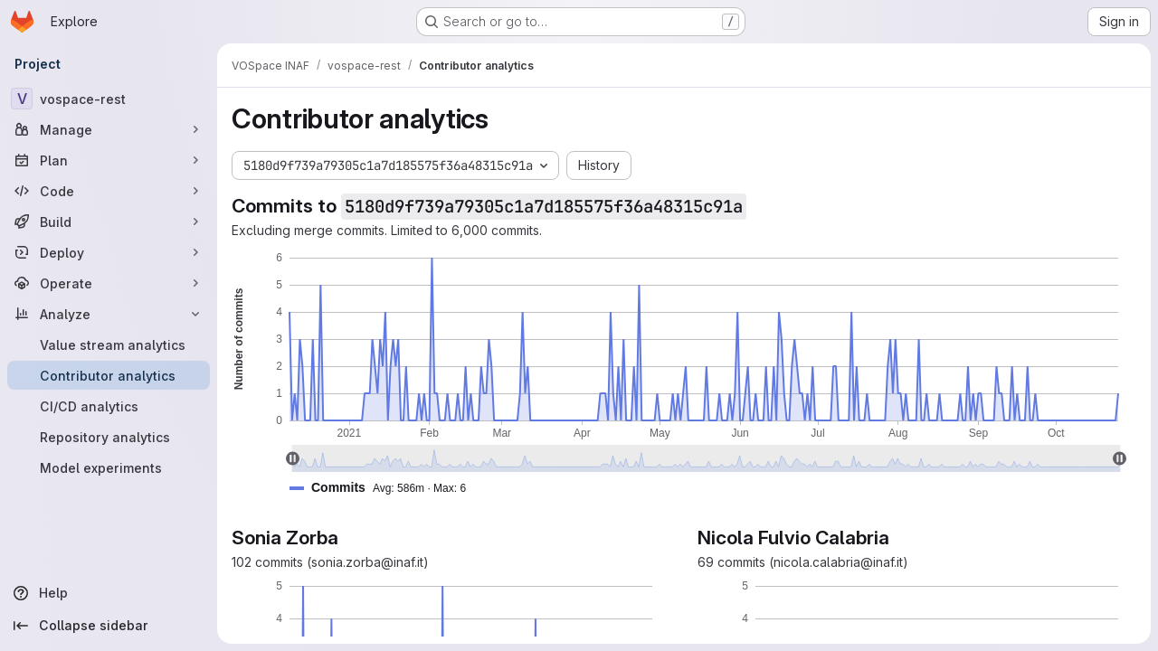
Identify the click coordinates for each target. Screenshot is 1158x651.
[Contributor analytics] (108, 375)
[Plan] (108, 160)
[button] (385, 487)
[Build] (108, 221)
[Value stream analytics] (108, 344)
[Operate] (108, 283)
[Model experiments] (108, 467)
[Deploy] (108, 252)
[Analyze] (108, 313)
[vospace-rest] (108, 98)
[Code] (108, 190)
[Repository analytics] (108, 436)
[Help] (108, 593)
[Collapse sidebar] (108, 625)
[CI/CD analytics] (108, 406)
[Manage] (108, 129)
